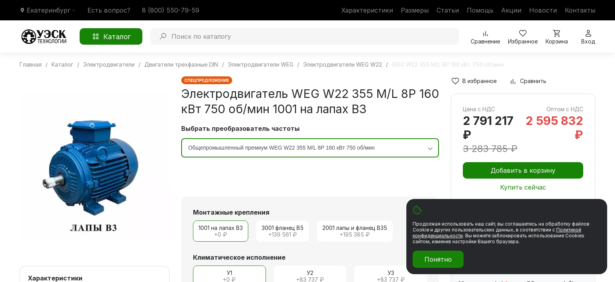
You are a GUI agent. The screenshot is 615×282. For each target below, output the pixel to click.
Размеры (415, 10)
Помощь (480, 10)
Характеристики (367, 10)
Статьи (448, 10)
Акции (511, 10)
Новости (543, 10)
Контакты (580, 10)
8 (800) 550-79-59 (170, 10)
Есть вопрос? (108, 10)
